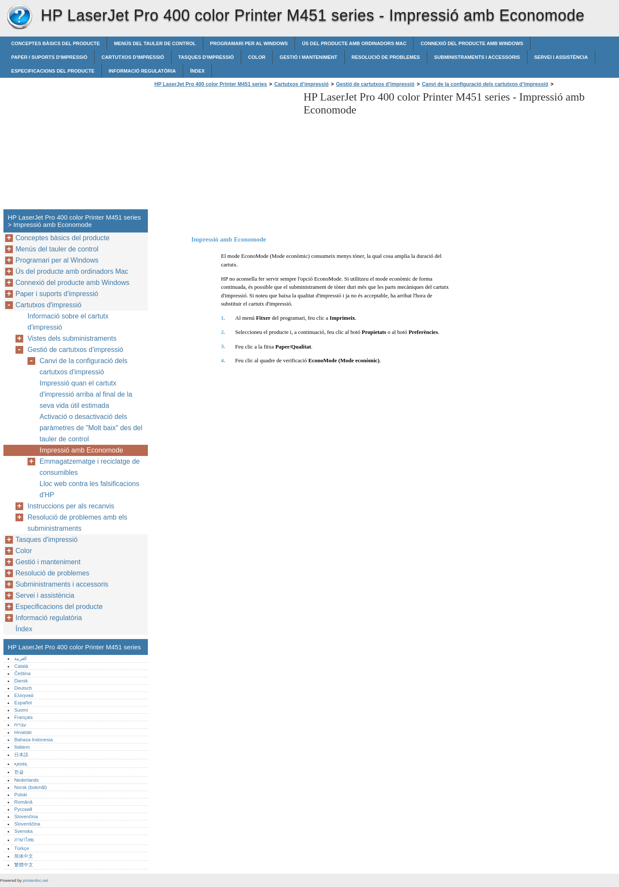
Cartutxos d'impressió (132, 57)
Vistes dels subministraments (72, 338)
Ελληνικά (24, 695)
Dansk (21, 680)
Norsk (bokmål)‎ (30, 787)
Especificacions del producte (53, 70)
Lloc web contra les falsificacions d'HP (89, 489)
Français (23, 717)
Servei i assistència (561, 57)
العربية (20, 658)
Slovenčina (26, 816)
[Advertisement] (224, 151)
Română (23, 801)
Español (22, 702)
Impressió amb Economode (81, 450)
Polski (20, 794)
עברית (20, 724)
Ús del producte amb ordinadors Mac (354, 43)
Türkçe (21, 848)
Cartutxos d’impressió (301, 84)
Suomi (21, 710)
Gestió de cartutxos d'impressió (75, 349)
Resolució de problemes (386, 57)
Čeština (22, 673)
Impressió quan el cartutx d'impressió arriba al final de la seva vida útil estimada (86, 394)
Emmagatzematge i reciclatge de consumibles (90, 467)
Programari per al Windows (249, 43)
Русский (23, 809)
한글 (19, 771)
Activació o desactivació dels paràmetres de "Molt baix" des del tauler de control (91, 428)
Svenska (23, 831)
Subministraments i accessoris (477, 57)
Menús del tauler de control (155, 43)
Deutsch (23, 688)
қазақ (20, 763)
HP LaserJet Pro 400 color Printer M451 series (19, 17)
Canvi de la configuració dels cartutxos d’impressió (485, 84)
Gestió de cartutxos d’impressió (375, 84)
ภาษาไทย (24, 839)
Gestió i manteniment (308, 57)
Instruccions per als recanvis (71, 506)
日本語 (21, 754)
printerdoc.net (35, 880)
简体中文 (23, 856)
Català (21, 666)
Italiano (22, 746)
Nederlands (26, 780)
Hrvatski (22, 732)
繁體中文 (23, 864)
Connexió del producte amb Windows (471, 43)
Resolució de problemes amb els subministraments (77, 523)
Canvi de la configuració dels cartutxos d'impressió (84, 366)
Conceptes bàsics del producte (55, 43)
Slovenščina (27, 823)
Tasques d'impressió (206, 57)
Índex (197, 70)
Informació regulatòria (142, 70)
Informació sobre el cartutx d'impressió (68, 321)
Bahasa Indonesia (33, 739)
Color (256, 57)
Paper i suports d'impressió (49, 57)
